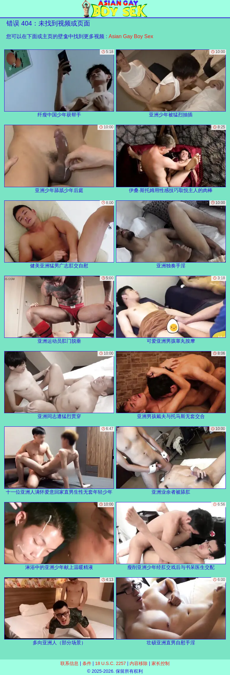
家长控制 (161, 663)
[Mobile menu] (6, 9)
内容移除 (139, 663)
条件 (86, 663)
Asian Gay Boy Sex (131, 36)
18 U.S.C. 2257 (110, 663)
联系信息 (69, 663)
